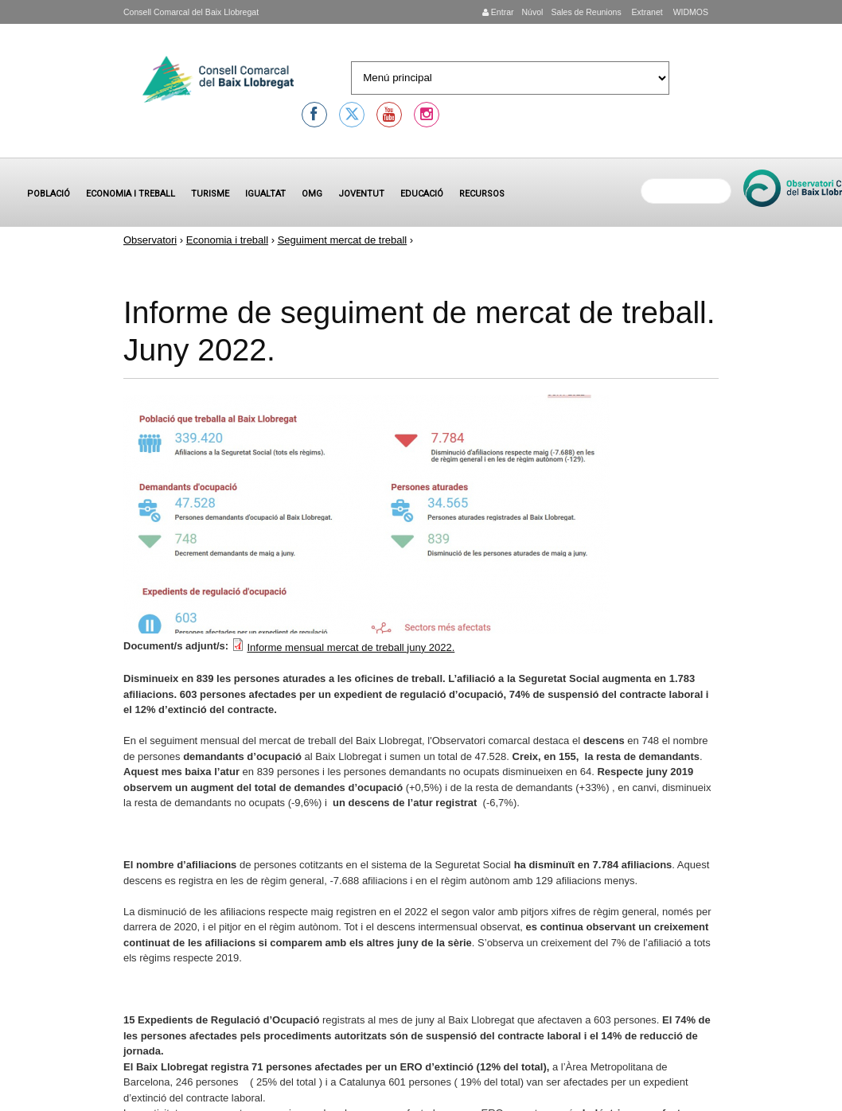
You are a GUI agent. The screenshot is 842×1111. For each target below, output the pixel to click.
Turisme (210, 194)
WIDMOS (689, 12)
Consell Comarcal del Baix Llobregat (191, 12)
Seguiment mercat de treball (342, 240)
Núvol (532, 12)
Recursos (482, 194)
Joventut (361, 194)
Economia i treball (130, 194)
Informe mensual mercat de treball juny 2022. (350, 647)
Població (48, 194)
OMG (312, 194)
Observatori (150, 240)
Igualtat (265, 194)
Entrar (498, 12)
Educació (421, 194)
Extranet (646, 12)
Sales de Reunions (586, 12)
